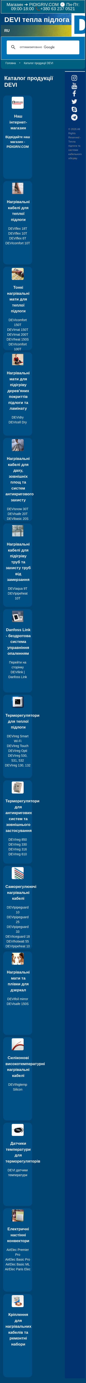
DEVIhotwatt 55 (17, 941)
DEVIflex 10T (17, 233)
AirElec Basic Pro (17, 1259)
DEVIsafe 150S (18, 1004)
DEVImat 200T (17, 334)
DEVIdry (18, 417)
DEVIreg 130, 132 (17, 765)
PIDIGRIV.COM (44, 4)
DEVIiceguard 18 (18, 936)
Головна (11, 63)
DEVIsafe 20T (18, 514)
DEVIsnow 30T (17, 509)
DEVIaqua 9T (17, 588)
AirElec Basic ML (18, 1264)
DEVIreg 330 (17, 844)
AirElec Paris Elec (17, 1269)
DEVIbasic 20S (17, 519)
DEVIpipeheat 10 (18, 946)
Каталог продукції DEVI (38, 63)
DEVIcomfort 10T (17, 243)
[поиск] (42, 47)
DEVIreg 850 (17, 839)
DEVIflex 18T (17, 228)
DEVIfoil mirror (17, 999)
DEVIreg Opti (17, 751)
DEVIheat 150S (18, 339)
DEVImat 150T (17, 330)
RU (7, 31)
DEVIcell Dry (17, 422)
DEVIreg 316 (17, 849)
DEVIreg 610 (17, 854)
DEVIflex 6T (17, 238)
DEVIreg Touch (17, 746)
